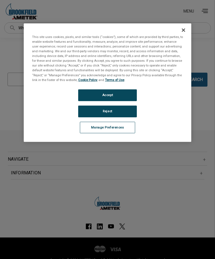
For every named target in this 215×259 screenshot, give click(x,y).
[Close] (183, 30)
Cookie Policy (87, 80)
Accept (107, 95)
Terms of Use (114, 80)
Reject (107, 111)
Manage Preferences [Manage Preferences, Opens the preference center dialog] (107, 127)
